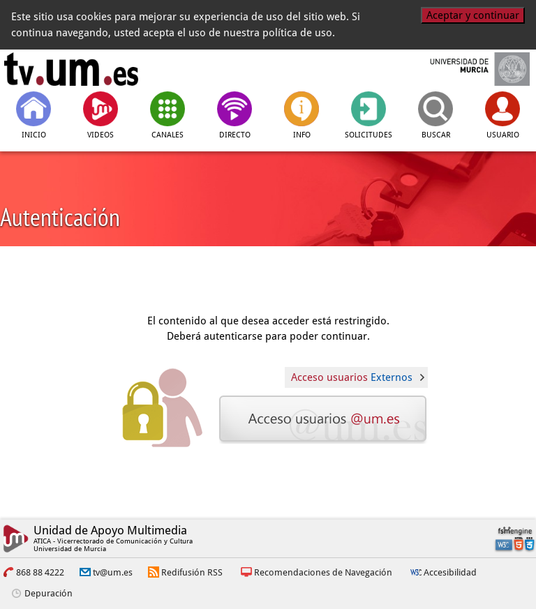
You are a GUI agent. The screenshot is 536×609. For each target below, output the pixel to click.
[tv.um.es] (71, 69)
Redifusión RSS (192, 572)
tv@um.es (113, 572)
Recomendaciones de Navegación (323, 572)
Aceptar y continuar (472, 15)
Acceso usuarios (351, 377)
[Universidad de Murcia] (465, 69)
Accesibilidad (450, 572)
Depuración (48, 593)
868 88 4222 (40, 572)
